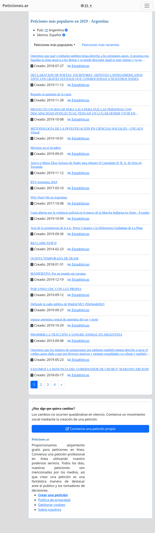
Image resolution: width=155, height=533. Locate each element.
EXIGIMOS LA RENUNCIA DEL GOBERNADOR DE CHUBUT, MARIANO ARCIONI (89, 369)
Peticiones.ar (15, 5)
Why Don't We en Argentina (48, 197)
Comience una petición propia (90, 429)
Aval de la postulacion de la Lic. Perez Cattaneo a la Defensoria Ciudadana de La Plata (86, 228)
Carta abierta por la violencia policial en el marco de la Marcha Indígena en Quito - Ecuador (90, 212)
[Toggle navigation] (147, 6)
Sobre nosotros (49, 509)
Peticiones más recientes (100, 45)
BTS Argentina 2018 (43, 182)
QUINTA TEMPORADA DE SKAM (54, 258)
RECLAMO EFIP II (43, 243)
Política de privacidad (54, 500)
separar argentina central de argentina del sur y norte (64, 319)
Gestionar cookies (51, 505)
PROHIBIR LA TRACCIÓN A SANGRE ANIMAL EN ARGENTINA (76, 334)
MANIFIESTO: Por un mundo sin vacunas (58, 273)
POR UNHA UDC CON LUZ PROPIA (55, 289)
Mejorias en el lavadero (45, 147)
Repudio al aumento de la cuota (50, 94)
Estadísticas (78, 66)
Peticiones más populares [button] (53, 45)
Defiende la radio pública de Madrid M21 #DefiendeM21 (67, 304)
